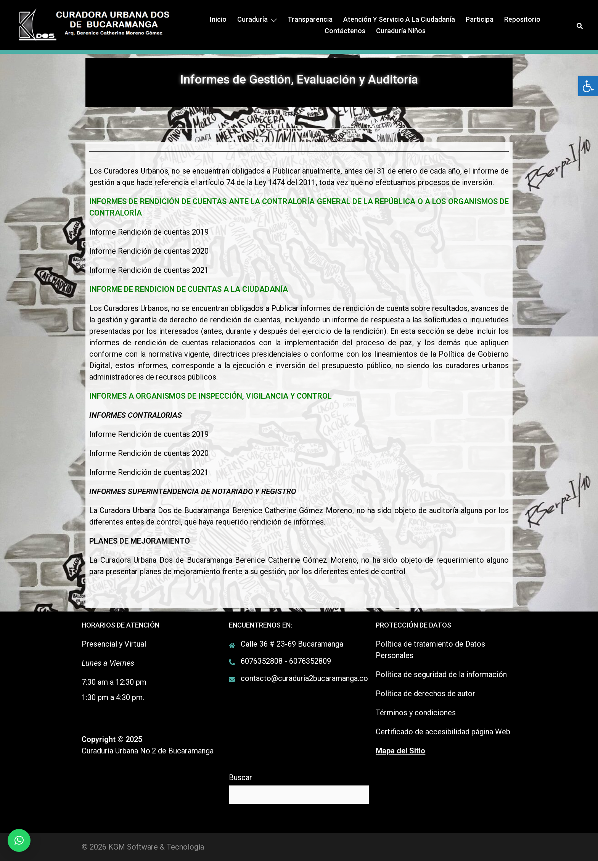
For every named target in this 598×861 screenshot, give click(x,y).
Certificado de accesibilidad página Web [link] (443, 731)
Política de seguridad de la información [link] (441, 674)
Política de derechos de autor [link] (425, 693)
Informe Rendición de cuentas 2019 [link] (149, 232)
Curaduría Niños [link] (401, 31)
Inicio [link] (218, 19)
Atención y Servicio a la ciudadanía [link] (399, 19)
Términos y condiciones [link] (416, 712)
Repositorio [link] (522, 19)
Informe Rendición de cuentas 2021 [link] (149, 270)
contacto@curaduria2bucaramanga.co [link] (304, 678)
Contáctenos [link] (345, 31)
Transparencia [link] (310, 19)
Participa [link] (480, 19)
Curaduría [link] (252, 19)
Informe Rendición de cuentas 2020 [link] (149, 251)
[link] (588, 86)
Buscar (240, 777)
